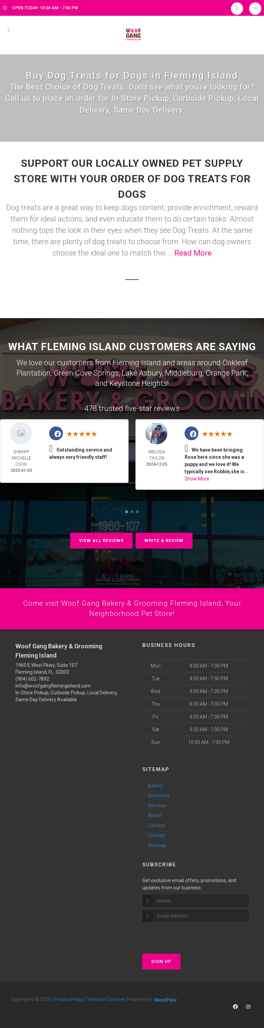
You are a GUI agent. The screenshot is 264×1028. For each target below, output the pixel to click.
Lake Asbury (142, 372)
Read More (193, 253)
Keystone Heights (138, 382)
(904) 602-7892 (32, 678)
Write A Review (164, 539)
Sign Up (161, 961)
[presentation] (179, 934)
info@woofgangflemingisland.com (53, 685)
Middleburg (183, 372)
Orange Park (226, 372)
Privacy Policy (69, 999)
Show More (197, 477)
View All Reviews (101, 539)
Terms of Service (105, 999)
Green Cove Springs (86, 372)
